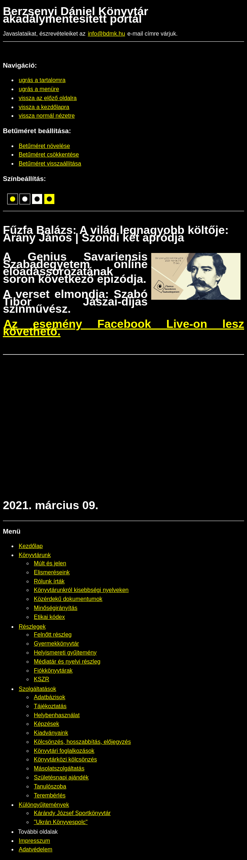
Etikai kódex (49, 617)
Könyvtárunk (35, 555)
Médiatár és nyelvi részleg (67, 661)
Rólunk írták (49, 581)
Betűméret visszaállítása (50, 163)
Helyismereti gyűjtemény (65, 652)
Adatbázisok (49, 697)
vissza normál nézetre (47, 116)
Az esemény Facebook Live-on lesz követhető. (123, 327)
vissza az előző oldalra (48, 98)
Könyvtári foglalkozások (64, 751)
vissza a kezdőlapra (44, 107)
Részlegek (32, 627)
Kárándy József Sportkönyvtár (72, 813)
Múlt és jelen (50, 563)
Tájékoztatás (50, 706)
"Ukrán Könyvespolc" (60, 822)
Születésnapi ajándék (61, 777)
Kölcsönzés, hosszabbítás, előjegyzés (82, 742)
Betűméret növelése (44, 146)
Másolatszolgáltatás (59, 768)
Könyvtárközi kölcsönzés (65, 759)
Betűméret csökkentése (49, 154)
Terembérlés (50, 795)
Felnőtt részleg (53, 635)
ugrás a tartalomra (42, 80)
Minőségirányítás (55, 608)
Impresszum (34, 841)
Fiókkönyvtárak (53, 670)
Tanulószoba (50, 786)
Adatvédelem (35, 849)
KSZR (41, 679)
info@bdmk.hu (106, 34)
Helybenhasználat (57, 715)
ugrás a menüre (39, 89)
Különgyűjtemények (44, 805)
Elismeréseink (52, 572)
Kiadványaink (51, 733)
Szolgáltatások (37, 689)
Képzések (46, 724)
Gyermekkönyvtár (56, 644)
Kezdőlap (31, 546)
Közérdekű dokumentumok (68, 599)
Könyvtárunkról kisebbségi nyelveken (81, 590)
